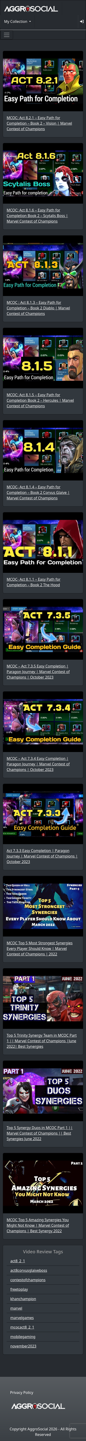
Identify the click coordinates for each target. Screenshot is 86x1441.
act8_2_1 (17, 1260)
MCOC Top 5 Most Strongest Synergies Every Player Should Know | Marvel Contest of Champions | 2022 (39, 948)
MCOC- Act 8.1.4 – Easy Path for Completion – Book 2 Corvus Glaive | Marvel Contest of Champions (38, 492)
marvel (16, 1308)
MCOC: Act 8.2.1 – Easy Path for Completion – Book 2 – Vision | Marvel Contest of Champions (39, 123)
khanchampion (23, 1298)
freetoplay (19, 1289)
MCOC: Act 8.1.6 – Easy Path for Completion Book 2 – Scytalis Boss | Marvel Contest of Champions (37, 216)
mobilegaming (22, 1336)
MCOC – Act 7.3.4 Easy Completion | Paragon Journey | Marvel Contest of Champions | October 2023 (38, 764)
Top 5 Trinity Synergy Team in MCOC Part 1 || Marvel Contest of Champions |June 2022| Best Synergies (42, 1041)
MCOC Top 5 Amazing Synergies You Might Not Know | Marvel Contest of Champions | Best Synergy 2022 (38, 1225)
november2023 (23, 1346)
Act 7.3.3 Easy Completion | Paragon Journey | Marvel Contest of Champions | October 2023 (42, 856)
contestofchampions (27, 1279)
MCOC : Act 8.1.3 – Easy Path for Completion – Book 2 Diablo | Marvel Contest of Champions (38, 308)
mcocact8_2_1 (22, 1327)
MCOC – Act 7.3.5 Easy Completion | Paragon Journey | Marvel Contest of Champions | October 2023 (38, 672)
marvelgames (22, 1317)
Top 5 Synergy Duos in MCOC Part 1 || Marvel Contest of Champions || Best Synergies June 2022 (40, 1133)
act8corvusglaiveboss (28, 1270)
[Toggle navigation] (6, 34)
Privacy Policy (21, 1392)
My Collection (16, 21)
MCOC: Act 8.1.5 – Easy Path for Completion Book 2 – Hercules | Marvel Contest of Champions (40, 400)
